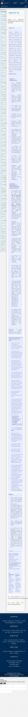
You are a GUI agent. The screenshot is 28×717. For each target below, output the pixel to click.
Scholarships (4, 67)
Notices (2, 70)
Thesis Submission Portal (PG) (3, 171)
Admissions (14, 626)
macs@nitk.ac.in (15, 563)
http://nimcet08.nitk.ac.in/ (14, 604)
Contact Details (3, 248)
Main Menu (4, 6)
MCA (6, 632)
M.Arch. (18, 630)
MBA (9, 632)
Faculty (23, 621)
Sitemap (16, 653)
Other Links (14, 647)
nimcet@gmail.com (13, 564)
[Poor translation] (4, 683)
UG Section (2, 36)
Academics (14, 617)
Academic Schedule (3, 95)
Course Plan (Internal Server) (3, 75)
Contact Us (14, 657)
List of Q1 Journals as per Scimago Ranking (3, 229)
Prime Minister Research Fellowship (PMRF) (3, 190)
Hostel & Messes (12, 641)
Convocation (4, 220)
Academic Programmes (4, 15)
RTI (24, 651)
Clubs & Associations (13, 640)
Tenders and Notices (8, 651)
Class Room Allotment (3, 108)
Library (2, 223)
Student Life (14, 636)
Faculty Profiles (2, 23)
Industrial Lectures (3, 134)
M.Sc (22, 630)
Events (5, 640)
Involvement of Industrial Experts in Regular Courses (3, 146)
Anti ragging (2, 85)
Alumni (11, 653)
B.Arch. (8, 630)
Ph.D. (22, 632)
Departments (18, 621)
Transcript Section (3, 53)
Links (2, 0)
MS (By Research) (15, 632)
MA (25, 630)
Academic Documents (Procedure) (3, 177)
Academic (4, 11)
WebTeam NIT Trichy (14, 673)
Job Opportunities (18, 651)
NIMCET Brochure (12, 73)
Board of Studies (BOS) (2, 118)
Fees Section (2, 57)
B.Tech (4, 630)
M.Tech (13, 630)
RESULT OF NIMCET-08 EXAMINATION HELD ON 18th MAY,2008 (15, 21)
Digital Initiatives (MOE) (3, 237)
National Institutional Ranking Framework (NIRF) (3, 205)
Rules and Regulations (10, 622)
